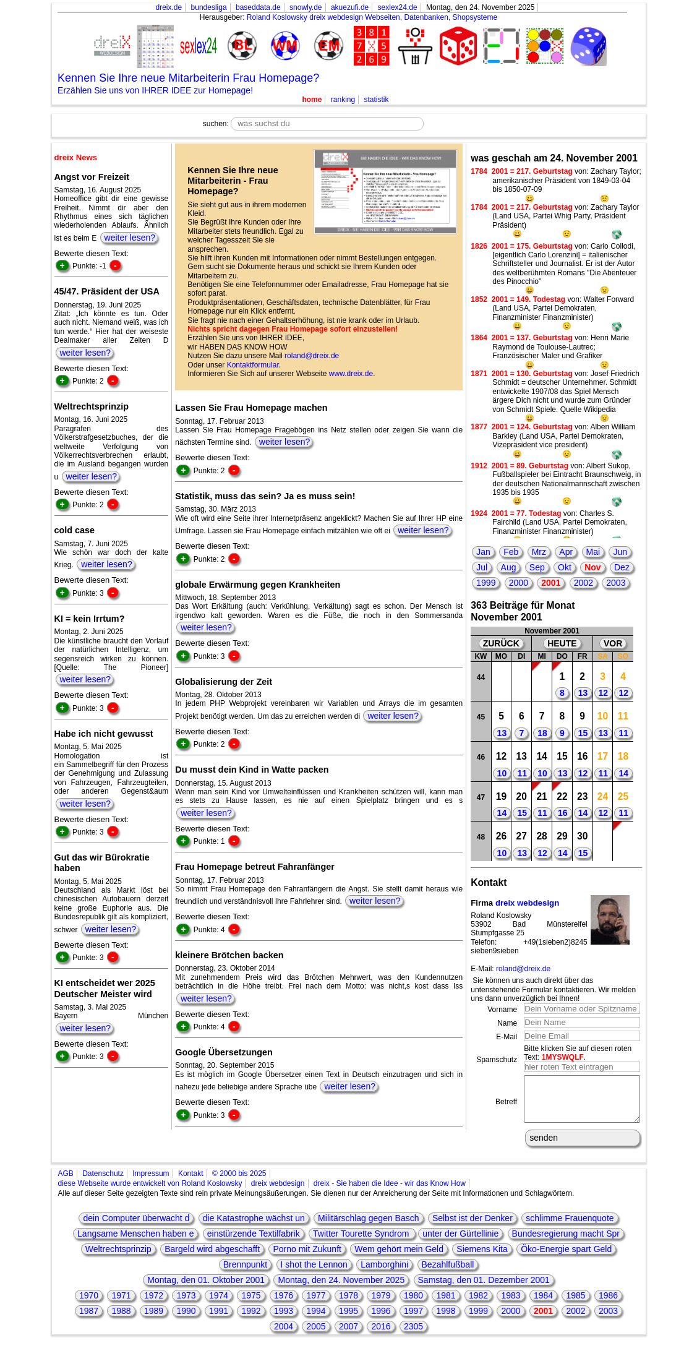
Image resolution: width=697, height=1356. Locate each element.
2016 (380, 1336)
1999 (485, 583)
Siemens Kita (481, 1258)
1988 (120, 1320)
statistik (376, 99)
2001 (550, 583)
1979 (380, 1305)
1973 (185, 1305)
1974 (218, 1305)
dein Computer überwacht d (136, 1227)
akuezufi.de (350, 7)
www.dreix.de (351, 373)
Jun (620, 552)
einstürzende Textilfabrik (253, 1243)
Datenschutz (103, 1182)
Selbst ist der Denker (472, 1227)
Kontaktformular (253, 365)
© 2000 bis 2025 (239, 1182)
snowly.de (305, 7)
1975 (250, 1305)
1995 (348, 1320)
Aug (508, 567)
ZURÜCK (501, 643)
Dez (622, 567)
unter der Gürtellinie (460, 1243)
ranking (343, 99)
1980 (413, 1305)
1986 (608, 1305)
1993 (283, 1320)
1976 (283, 1305)
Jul (481, 567)
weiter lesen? (130, 237)
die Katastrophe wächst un (254, 1227)
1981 (445, 1305)
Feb (510, 552)
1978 (348, 1305)
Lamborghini (384, 1274)
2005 (315, 1336)
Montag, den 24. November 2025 (341, 1289)
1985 (575, 1305)
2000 (518, 583)
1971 (120, 1305)
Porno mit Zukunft (307, 1258)
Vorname (502, 1009)
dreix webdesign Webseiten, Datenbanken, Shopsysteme (403, 17)
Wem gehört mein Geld (398, 1258)
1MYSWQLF (563, 1057)
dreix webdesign (527, 903)
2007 (348, 1336)
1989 (153, 1320)
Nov (592, 567)
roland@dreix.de (311, 355)
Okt (564, 567)
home (312, 99)
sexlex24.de (397, 7)
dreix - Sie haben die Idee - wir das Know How (390, 1192)
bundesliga (209, 7)
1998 (445, 1320)
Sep (537, 567)
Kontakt (190, 1182)
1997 (413, 1320)
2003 (615, 583)
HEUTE (561, 643)
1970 (88, 1305)
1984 (543, 1305)
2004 (283, 1336)
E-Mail (506, 1036)
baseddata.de (258, 7)
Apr (566, 552)
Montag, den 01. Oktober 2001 (206, 1289)
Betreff (506, 1106)
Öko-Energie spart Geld (566, 1258)
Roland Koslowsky (277, 17)
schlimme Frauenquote (570, 1227)
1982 (478, 1305)
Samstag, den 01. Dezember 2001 (484, 1289)
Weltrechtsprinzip (118, 1258)
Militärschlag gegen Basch (368, 1227)
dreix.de (169, 7)
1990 (185, 1320)
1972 (153, 1305)
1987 (88, 1320)
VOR (613, 643)
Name (507, 1023)
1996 (380, 1320)
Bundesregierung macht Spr (566, 1243)
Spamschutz (496, 1059)
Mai (593, 552)
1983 (510, 1305)
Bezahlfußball (448, 1274)
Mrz (539, 552)
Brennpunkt (245, 1274)
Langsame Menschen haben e (135, 1243)
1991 (218, 1320)
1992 (250, 1320)
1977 (315, 1305)
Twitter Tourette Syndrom (362, 1243)
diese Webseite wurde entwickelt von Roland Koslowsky (150, 1192)
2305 (413, 1336)
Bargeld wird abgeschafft (212, 1258)
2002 (583, 583)
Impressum (150, 1182)
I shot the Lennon (314, 1274)
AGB (66, 1182)
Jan (483, 552)
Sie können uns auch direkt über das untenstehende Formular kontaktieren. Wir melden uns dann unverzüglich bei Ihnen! (553, 989)
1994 (315, 1320)
